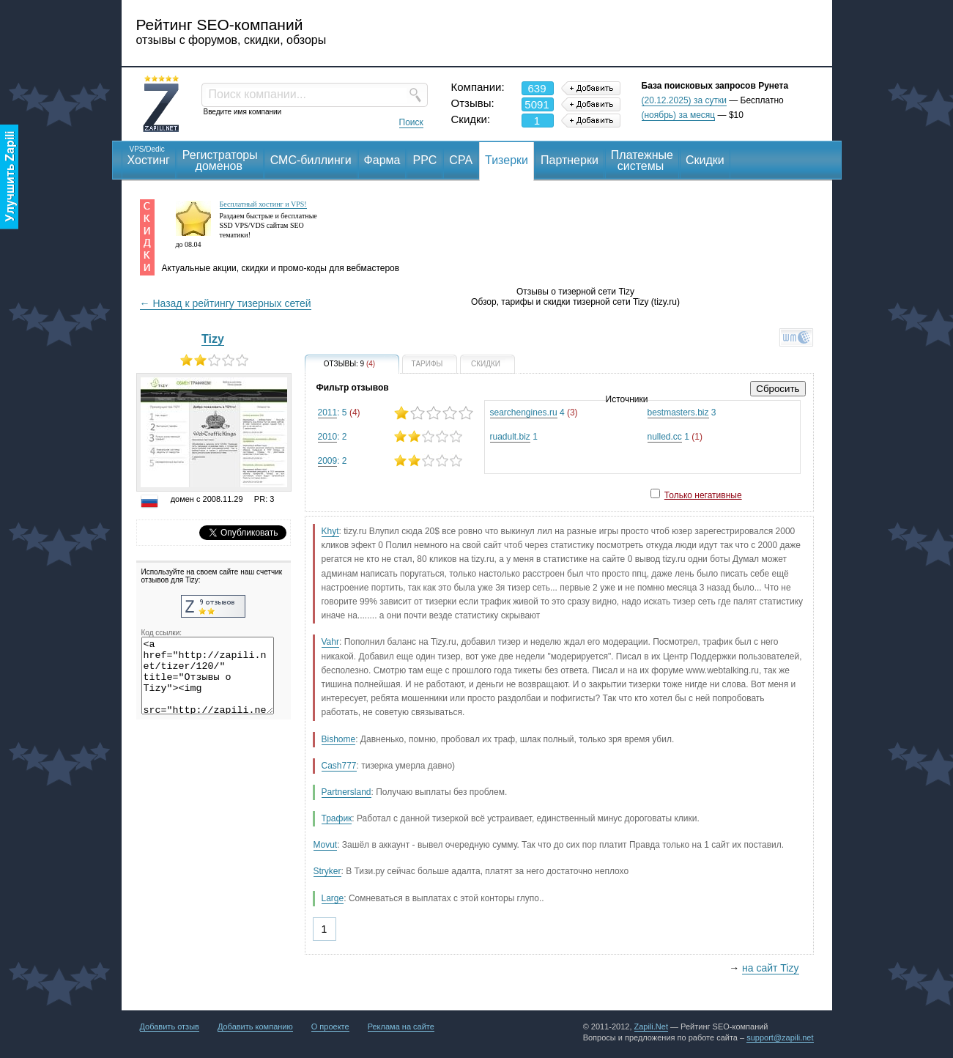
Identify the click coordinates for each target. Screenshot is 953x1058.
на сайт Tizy (770, 968)
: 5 (395, 413)
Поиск (411, 122)
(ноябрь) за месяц (679, 115)
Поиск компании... (257, 94)
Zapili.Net (651, 1026)
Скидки (705, 160)
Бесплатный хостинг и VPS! (263, 204)
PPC (424, 160)
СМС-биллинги (311, 160)
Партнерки (569, 160)
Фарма (382, 160)
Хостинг (148, 155)
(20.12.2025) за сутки (684, 100)
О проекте (330, 1026)
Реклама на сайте (401, 1026)
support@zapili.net (779, 1037)
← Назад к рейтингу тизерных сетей (225, 303)
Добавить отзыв (169, 1026)
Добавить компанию (255, 1026)
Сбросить (777, 388)
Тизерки (506, 160)
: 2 (395, 436)
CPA (460, 160)
